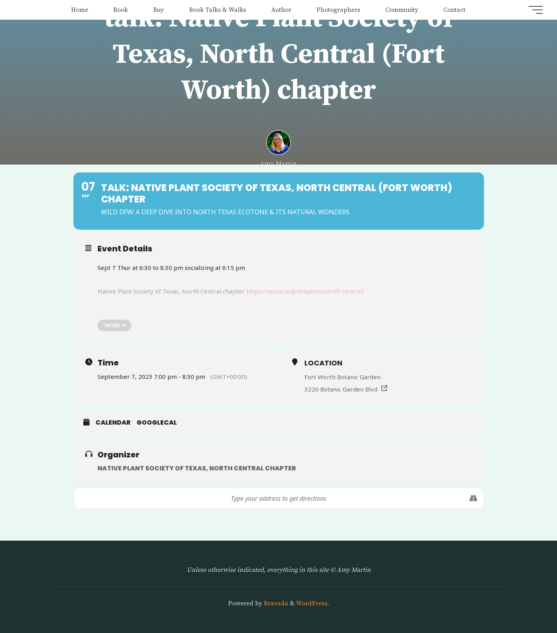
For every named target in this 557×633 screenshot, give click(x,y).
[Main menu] (534, 10)
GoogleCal (157, 422)
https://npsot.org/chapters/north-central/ (305, 291)
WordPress (311, 603)
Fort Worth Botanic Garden (342, 377)
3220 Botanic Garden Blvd (340, 389)
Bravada (275, 603)
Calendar (113, 422)
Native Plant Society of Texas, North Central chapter (197, 468)
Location (323, 363)
